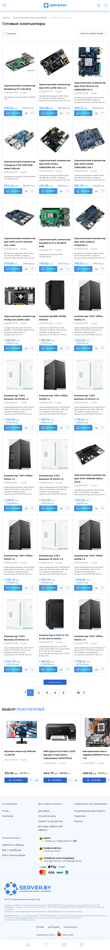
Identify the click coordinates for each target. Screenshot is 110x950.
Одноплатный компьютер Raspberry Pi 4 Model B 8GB (54, 243)
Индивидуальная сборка (89, 811)
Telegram (54, 927)
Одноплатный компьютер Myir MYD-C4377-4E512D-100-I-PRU (19, 242)
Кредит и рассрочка (50, 821)
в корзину (18, 780)
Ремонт (78, 821)
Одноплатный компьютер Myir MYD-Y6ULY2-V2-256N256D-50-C (90, 86)
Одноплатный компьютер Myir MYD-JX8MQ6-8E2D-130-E (90, 478)
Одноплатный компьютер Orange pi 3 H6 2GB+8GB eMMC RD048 (19, 165)
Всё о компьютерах (13, 855)
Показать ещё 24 (55, 682)
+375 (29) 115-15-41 (52, 861)
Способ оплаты (47, 816)
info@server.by (28, 920)
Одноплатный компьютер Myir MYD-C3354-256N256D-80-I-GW (54, 164)
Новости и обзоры (13, 845)
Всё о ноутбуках (11, 850)
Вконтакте (70, 927)
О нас (5, 811)
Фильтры (9, 33)
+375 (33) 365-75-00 (71, 861)
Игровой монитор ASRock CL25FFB (20, 753)
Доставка (43, 811)
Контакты (7, 816)
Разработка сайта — (46, 935)
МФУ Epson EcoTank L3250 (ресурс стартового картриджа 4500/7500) (59, 755)
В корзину (13, 113)
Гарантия (79, 816)
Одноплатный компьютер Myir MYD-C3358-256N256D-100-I (90, 164)
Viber (40, 927)
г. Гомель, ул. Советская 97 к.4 (59, 841)
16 (78, 692)
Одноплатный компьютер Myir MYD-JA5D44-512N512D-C (90, 242)
